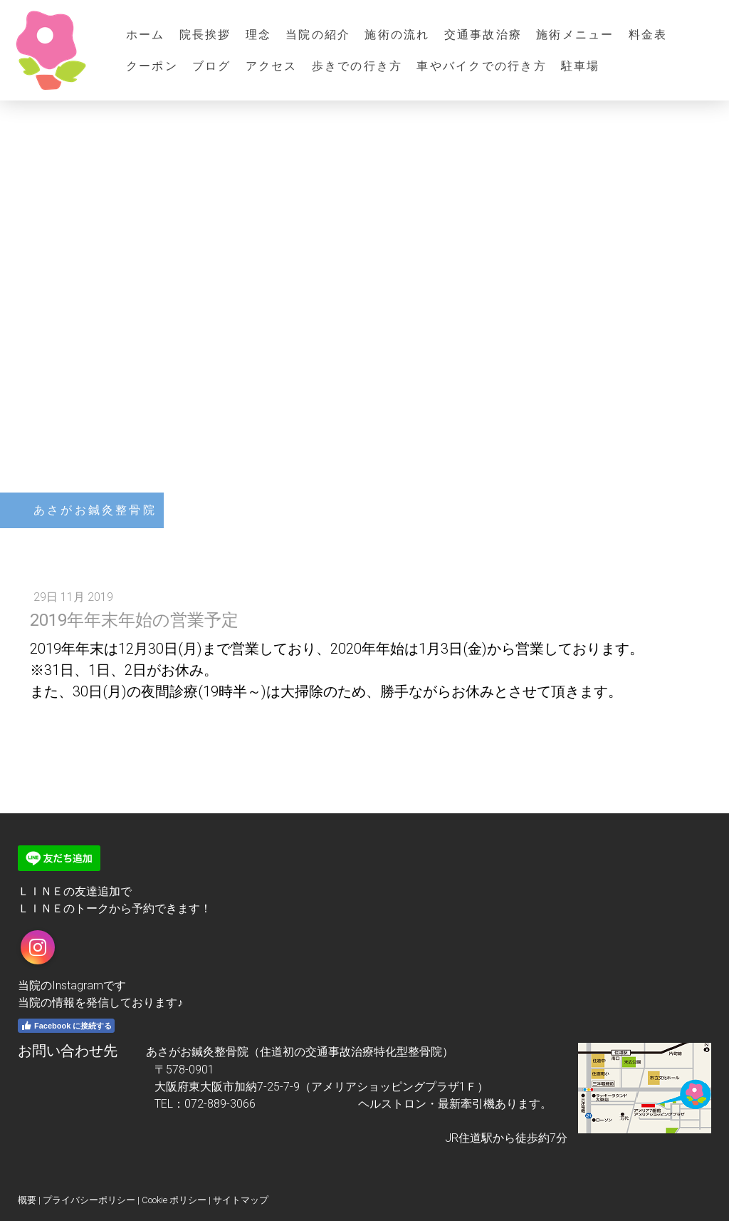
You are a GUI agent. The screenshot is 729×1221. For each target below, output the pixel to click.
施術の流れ (396, 34)
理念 (258, 34)
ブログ (211, 66)
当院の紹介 (317, 34)
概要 (27, 1200)
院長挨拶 (205, 34)
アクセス (272, 66)
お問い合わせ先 (67, 1050)
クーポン (152, 66)
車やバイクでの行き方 (481, 66)
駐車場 (580, 66)
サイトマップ (240, 1200)
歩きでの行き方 (357, 66)
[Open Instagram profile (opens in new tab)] (38, 947)
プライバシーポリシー (89, 1200)
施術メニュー (575, 34)
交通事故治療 (483, 34)
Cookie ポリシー (174, 1200)
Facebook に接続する (66, 1025)
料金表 (648, 34)
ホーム (145, 34)
